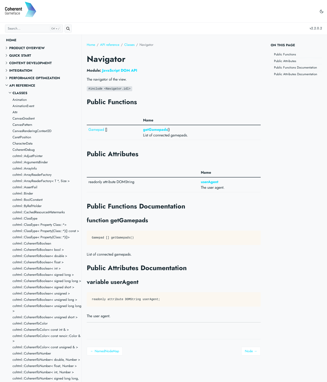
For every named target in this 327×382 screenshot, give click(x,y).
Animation (20, 99)
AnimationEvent (23, 106)
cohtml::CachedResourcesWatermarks (39, 212)
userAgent (209, 182)
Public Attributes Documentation (295, 74)
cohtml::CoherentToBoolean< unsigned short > (45, 317)
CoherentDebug (24, 149)
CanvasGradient (24, 118)
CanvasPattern (22, 124)
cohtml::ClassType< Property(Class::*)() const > (46, 230)
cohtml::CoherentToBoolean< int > (37, 268)
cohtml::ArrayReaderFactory (32, 174)
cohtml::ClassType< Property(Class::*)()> (41, 237)
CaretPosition (22, 137)
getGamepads (155, 129)
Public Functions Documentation (295, 67)
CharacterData (23, 143)
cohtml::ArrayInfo (25, 168)
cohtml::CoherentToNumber (32, 353)
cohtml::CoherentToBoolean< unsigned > (41, 293)
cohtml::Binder (23, 193)
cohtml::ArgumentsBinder (30, 162)
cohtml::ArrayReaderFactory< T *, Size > (41, 181)
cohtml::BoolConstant (28, 199)
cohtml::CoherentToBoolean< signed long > (43, 274)
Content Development (30, 63)
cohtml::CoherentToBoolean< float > (38, 262)
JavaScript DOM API (119, 70)
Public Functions (285, 54)
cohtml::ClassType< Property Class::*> (40, 224)
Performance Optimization (34, 78)
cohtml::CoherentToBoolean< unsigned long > (45, 299)
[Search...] (34, 28)
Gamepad (96, 129)
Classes (20, 93)
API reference (22, 85)
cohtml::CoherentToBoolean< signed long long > (47, 280)
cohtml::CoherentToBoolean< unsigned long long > (47, 308)
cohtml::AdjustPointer (28, 156)
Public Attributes (285, 61)
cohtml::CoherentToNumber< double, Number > (46, 359)
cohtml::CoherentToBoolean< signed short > (43, 287)
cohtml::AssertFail (25, 187)
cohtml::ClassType (25, 218)
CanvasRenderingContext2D (32, 131)
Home (11, 40)
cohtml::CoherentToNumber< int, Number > (43, 372)
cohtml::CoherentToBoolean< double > (40, 255)
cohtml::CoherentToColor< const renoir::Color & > (46, 338)
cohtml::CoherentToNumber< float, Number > (45, 365)
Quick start (20, 55)
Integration (20, 70)
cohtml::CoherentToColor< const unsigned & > (45, 347)
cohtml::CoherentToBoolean (32, 243)
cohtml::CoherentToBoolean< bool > (38, 249)
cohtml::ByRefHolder (27, 205)
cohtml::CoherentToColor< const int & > (41, 329)
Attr (15, 112)
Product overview (27, 48)
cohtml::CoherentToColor (30, 323)
